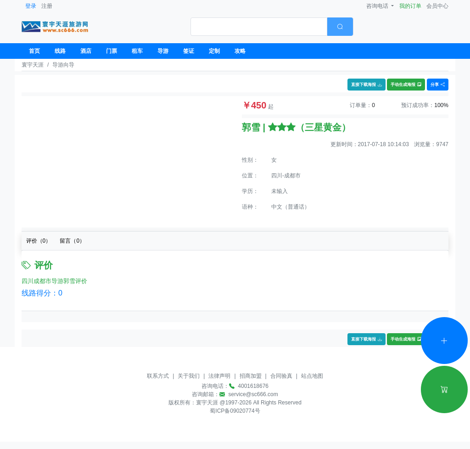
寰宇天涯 (33, 65)
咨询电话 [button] (378, 6)
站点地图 (312, 376)
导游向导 (63, 65)
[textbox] (258, 26)
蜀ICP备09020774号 (235, 411)
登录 (30, 6)
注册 (46, 6)
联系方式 (158, 376)
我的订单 (410, 6)
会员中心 (437, 6)
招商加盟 (251, 376)
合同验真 (281, 376)
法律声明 (219, 376)
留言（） (72, 241)
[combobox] (271, 26)
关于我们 (189, 376)
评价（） (38, 241)
